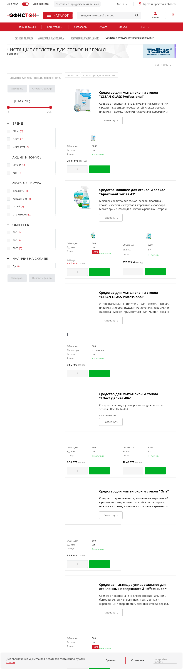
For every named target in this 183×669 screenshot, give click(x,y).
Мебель (123, 27)
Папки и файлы (26, 27)
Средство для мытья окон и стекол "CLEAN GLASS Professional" (128, 94)
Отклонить (137, 660)
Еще (142, 27)
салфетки (72, 75)
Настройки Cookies (160, 660)
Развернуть (111, 120)
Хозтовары (80, 27)
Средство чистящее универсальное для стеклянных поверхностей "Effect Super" (133, 586)
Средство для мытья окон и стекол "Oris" (134, 491)
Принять (110, 660)
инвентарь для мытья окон (99, 75)
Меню (121, 4)
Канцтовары (55, 27)
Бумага (103, 27)
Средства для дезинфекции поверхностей (35, 77)
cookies (10, 662)
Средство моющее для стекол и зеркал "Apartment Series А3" (132, 192)
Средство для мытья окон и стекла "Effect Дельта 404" (128, 396)
